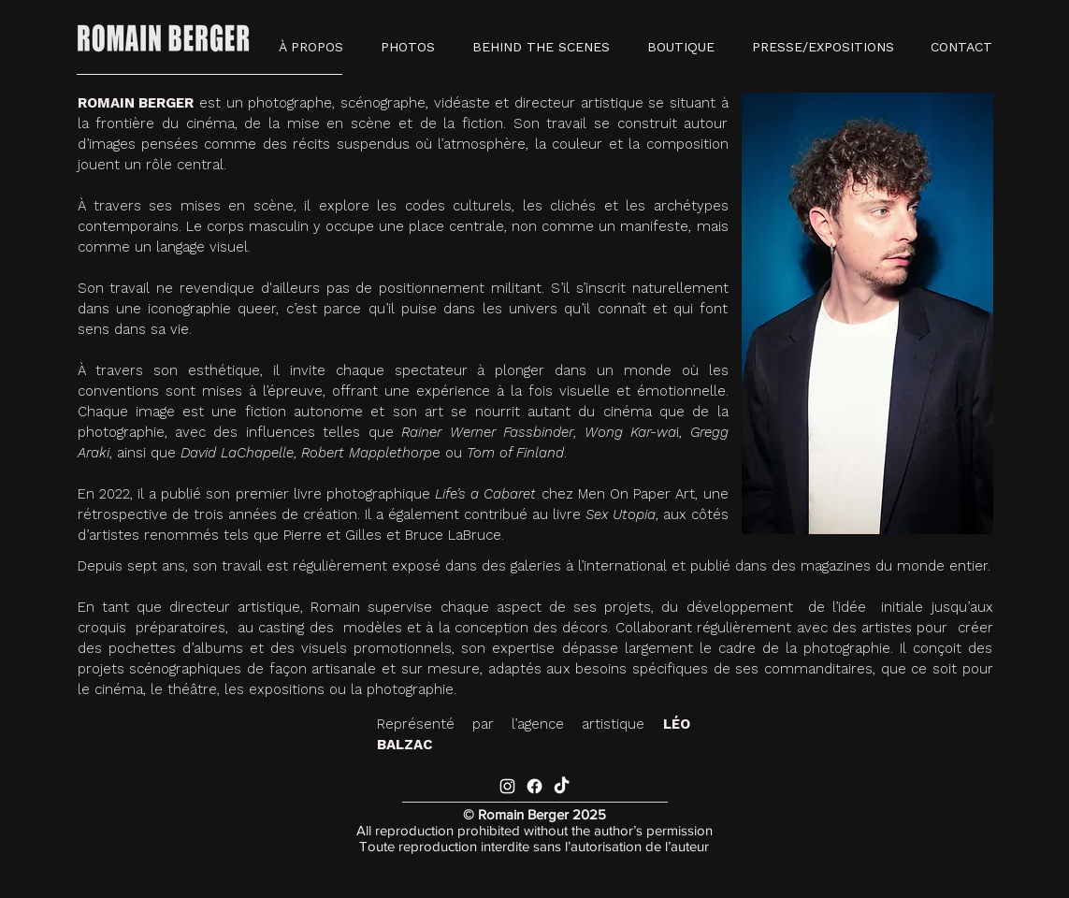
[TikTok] (561, 786)
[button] (408, 46)
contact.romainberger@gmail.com (534, 877)
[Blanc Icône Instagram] (507, 786)
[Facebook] (534, 786)
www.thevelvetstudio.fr (534, 891)
